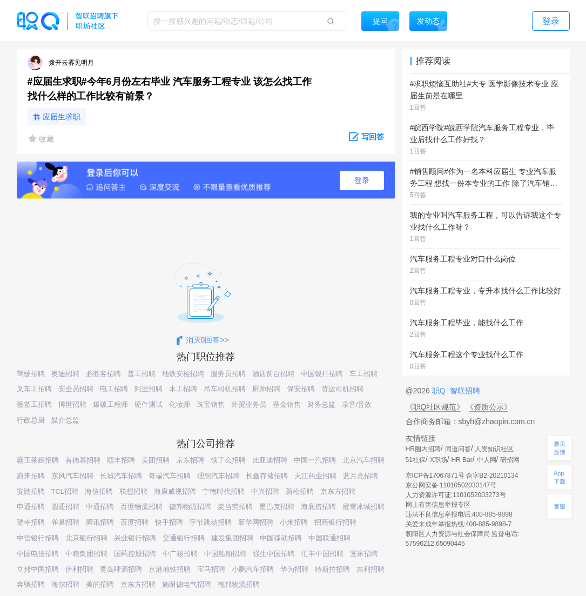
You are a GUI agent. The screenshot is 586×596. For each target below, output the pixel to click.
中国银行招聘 (322, 374)
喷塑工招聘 (34, 404)
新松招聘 (300, 491)
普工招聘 (141, 374)
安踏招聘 (31, 491)
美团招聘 (156, 460)
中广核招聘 (180, 554)
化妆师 (179, 404)
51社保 (416, 460)
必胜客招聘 (103, 374)
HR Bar (461, 460)
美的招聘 (100, 584)
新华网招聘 (255, 522)
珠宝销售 (211, 404)
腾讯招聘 (100, 522)
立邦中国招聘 (38, 569)
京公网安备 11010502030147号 (451, 485)
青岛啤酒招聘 (121, 569)
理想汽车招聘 (218, 476)
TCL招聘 (65, 491)
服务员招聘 (228, 374)
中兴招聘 (265, 491)
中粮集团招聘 (86, 554)
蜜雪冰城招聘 (363, 507)
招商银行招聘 (335, 522)
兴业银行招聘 (135, 538)
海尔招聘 (65, 584)
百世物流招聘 (141, 507)
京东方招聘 (337, 491)
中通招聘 (100, 507)
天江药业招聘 (315, 476)
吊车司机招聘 (225, 389)
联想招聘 (133, 491)
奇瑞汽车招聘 (170, 476)
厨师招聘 (266, 389)
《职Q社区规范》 (435, 407)
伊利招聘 (79, 569)
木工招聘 (183, 389)
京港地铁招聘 (170, 569)
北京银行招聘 (86, 538)
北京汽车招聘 (363, 460)
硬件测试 (148, 404)
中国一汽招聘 (315, 460)
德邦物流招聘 (190, 507)
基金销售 (287, 404)
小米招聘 (294, 522)
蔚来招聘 (31, 476)
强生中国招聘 (274, 554)
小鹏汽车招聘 (253, 569)
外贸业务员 (248, 404)
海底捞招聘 (318, 507)
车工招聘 (363, 374)
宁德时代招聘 (224, 491)
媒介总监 (65, 420)
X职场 (438, 460)
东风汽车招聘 (72, 476)
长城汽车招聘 (121, 476)
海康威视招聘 (175, 491)
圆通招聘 (65, 507)
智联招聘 (464, 390)
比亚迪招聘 (269, 460)
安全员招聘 (75, 389)
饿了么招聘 (228, 460)
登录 (361, 180)
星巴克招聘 (276, 507)
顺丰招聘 (121, 460)
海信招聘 (99, 491)
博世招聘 (72, 404)
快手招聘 (169, 522)
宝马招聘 (211, 569)
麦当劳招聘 (235, 507)
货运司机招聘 (342, 389)
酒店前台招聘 (273, 374)
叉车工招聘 (34, 389)
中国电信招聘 (38, 554)
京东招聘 (190, 460)
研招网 (510, 460)
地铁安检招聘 (183, 374)
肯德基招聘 (82, 460)
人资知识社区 (494, 449)
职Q (440, 390)
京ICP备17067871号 (435, 475)
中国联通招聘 (329, 538)
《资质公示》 (488, 407)
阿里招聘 (148, 389)
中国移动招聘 (281, 538)
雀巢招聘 (65, 522)
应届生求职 (61, 116)
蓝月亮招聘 (360, 476)
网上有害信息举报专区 (438, 504)
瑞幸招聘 (31, 522)
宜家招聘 (364, 554)
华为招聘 (294, 569)
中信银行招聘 (38, 538)
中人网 (486, 460)
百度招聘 (134, 522)
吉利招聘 (370, 569)
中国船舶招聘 (225, 554)
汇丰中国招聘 (322, 554)
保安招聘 (301, 389)
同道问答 (458, 449)
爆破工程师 (110, 404)
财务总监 (321, 404)
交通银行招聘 (184, 538)
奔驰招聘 (31, 584)
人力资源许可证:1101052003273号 (456, 495)
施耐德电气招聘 (186, 584)
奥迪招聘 (65, 374)
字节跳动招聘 (211, 522)
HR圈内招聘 (423, 449)
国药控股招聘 (135, 554)
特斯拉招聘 (332, 569)
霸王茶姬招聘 (38, 460)
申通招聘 (31, 507)
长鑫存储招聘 (267, 476)
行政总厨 (31, 420)
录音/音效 (357, 404)
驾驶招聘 (31, 374)
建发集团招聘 (232, 538)
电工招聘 (114, 389)
